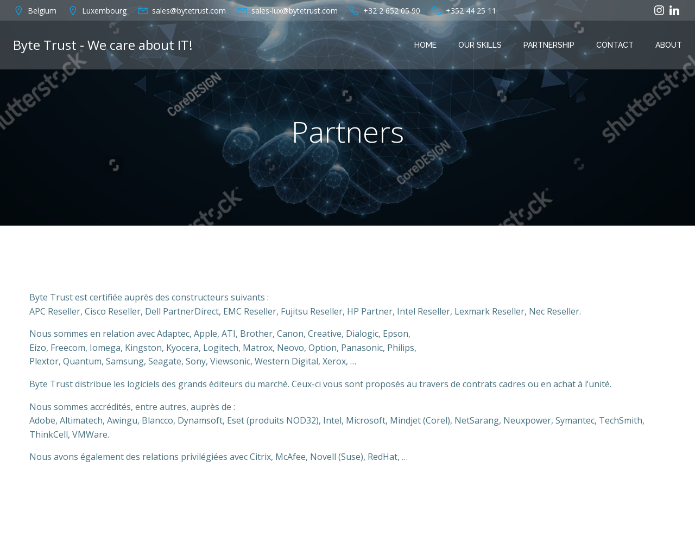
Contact (615, 45)
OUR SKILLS (480, 45)
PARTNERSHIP (548, 45)
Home (425, 45)
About (668, 45)
